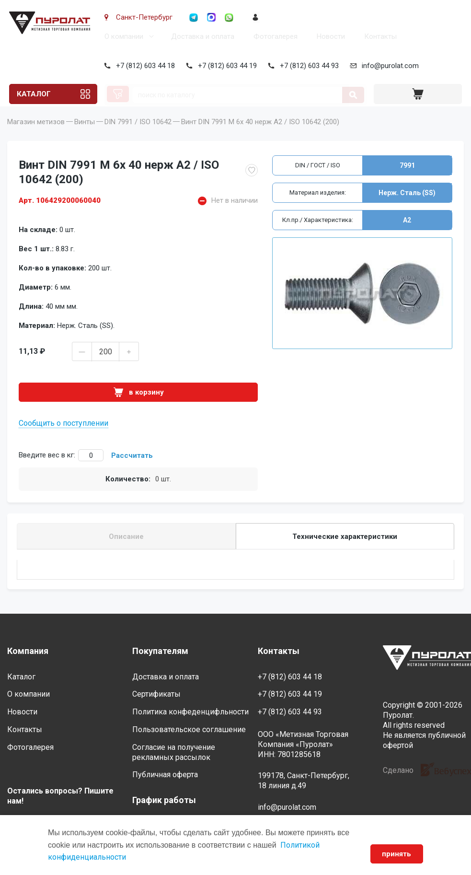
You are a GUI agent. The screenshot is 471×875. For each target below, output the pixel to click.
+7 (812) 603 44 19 (225, 65)
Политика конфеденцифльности (190, 711)
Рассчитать (132, 469)
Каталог (33, 94)
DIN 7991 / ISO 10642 (138, 135)
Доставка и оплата (200, 36)
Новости (329, 36)
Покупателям (160, 651)
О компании (122, 36)
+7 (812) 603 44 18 (143, 65)
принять (396, 854)
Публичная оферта (165, 775)
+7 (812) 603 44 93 (307, 65)
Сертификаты (156, 694)
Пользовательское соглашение (189, 729)
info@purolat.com (388, 65)
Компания (27, 651)
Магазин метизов (36, 135)
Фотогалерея (274, 36)
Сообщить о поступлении (63, 436)
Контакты (378, 36)
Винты (84, 135)
